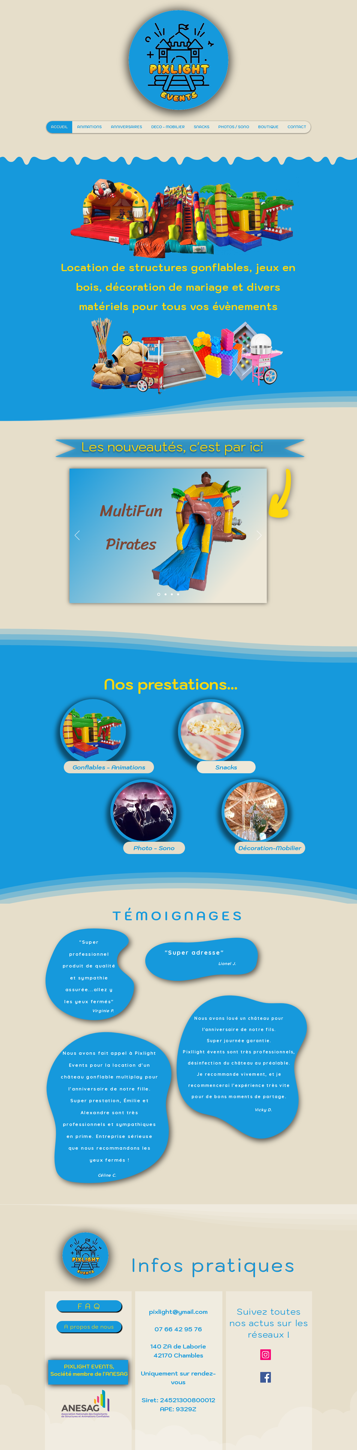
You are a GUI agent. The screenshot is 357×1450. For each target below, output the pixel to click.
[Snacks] (226, 767)
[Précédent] (77, 536)
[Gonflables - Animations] (109, 767)
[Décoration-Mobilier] (270, 848)
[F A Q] (89, 1306)
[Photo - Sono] (154, 848)
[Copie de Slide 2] (166, 594)
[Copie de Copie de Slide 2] (178, 594)
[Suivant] (259, 536)
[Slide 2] (158, 594)
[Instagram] (265, 1354)
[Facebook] (265, 1377)
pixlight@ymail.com (178, 1312)
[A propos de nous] (89, 1326)
